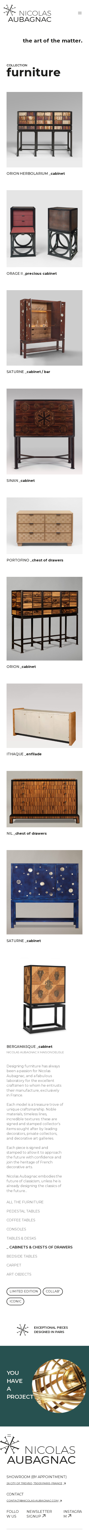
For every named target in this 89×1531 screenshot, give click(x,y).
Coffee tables (21, 1220)
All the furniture (25, 1202)
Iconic (15, 1301)
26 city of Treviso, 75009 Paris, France (34, 1483)
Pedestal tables (23, 1211)
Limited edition (24, 1291)
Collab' (53, 1291)
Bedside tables (22, 1256)
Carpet (14, 1265)
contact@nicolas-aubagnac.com (32, 1500)
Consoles (16, 1229)
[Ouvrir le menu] (79, 13)
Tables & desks (21, 1238)
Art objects (19, 1274)
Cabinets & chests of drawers (41, 1247)
